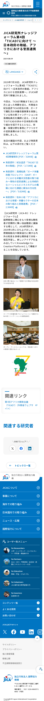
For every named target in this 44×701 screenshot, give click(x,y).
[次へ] (40, 20)
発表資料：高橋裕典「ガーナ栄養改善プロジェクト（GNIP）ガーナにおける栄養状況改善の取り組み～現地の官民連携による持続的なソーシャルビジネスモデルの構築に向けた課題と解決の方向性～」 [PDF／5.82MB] (22, 181)
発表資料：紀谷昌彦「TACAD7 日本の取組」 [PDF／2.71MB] (22, 164)
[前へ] (36, 20)
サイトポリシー (9, 644)
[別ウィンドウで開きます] (13, 448)
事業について (9, 496)
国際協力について (12, 529)
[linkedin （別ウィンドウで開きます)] (31, 631)
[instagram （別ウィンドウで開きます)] (40, 631)
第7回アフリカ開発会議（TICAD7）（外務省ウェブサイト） (21, 405)
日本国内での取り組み (14, 512)
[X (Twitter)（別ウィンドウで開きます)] (4, 632)
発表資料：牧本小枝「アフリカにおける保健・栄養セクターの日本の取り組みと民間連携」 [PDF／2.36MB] (22, 202)
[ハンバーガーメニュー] (37, 3)
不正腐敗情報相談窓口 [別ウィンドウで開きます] (12, 663)
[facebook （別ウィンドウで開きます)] (13, 631)
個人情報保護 (8, 653)
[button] (14, 71)
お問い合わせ (9, 615)
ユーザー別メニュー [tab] (14, 541)
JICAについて (9, 487)
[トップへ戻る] (37, 638)
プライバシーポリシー (12, 649)
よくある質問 (9, 609)
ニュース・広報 (10, 520)
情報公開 (6, 658)
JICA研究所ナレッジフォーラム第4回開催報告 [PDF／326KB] (22, 155)
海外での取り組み (12, 504)
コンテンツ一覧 (10, 602)
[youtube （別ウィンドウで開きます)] (22, 632)
